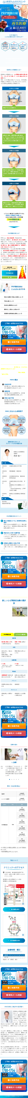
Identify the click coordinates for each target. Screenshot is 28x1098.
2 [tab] (12, 779)
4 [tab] (16, 779)
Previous (1, 763)
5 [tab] (18, 779)
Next (27, 763)
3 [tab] (14, 779)
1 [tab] (9, 779)
